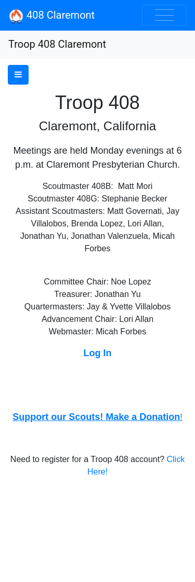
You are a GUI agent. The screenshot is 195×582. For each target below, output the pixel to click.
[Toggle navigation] (164, 15)
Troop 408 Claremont (57, 44)
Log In (98, 353)
